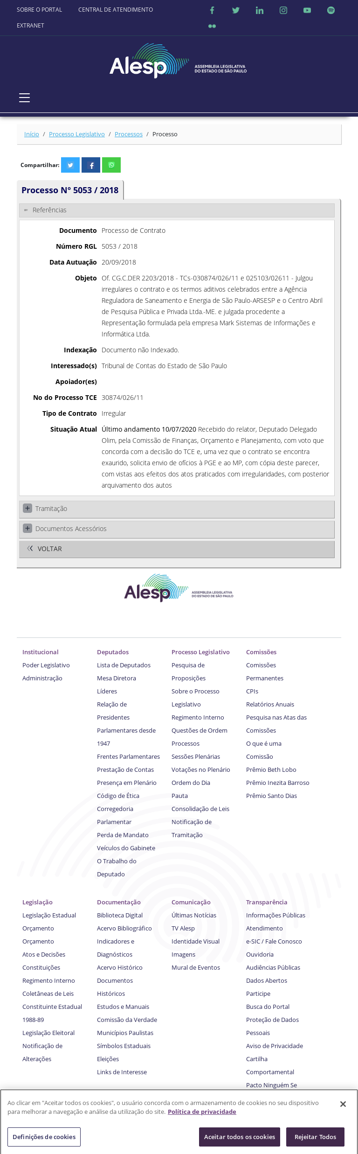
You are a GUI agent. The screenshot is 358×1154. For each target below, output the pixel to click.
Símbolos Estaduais (124, 1046)
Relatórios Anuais (270, 704)
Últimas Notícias (194, 915)
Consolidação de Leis (200, 808)
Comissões (261, 652)
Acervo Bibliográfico (124, 928)
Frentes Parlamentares (128, 756)
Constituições (41, 967)
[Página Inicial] (179, 58)
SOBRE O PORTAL (39, 10)
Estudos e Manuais (123, 1006)
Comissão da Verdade (127, 1019)
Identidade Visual (196, 941)
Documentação (119, 902)
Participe (258, 993)
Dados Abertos (266, 980)
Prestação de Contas (125, 769)
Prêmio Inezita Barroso (278, 782)
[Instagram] (283, 10)
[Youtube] (307, 10)
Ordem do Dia (191, 782)
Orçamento (38, 928)
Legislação (37, 902)
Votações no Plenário (201, 769)
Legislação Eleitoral (48, 1032)
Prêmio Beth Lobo (271, 769)
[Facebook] (212, 10)
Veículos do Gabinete (126, 848)
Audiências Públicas (273, 967)
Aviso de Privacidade (274, 1046)
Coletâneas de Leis (48, 993)
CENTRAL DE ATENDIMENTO (115, 10)
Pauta (180, 795)
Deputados (113, 652)
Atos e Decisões (43, 954)
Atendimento (264, 928)
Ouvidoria (260, 954)
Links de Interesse (122, 1072)
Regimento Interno (198, 717)
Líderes (107, 691)
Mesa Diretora (116, 678)
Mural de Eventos (196, 967)
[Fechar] (343, 1107)
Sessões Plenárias (196, 756)
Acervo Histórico (120, 967)
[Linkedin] (259, 10)
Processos (129, 134)
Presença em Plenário (127, 782)
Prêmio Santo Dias (271, 795)
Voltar (50, 548)
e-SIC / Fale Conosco (274, 941)
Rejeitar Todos (316, 1140)
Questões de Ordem (199, 730)
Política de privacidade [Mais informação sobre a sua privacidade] (202, 1115)
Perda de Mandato (123, 835)
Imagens (183, 954)
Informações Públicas (275, 915)
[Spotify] (331, 10)
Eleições (108, 1059)
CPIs (252, 691)
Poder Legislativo (46, 665)
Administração (42, 678)
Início (31, 134)
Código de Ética (118, 795)
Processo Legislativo (77, 134)
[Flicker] (212, 26)
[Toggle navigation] (24, 97)
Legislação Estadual (49, 915)
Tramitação (51, 508)
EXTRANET (30, 25)
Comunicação (191, 902)
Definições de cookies (44, 1140)
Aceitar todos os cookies (239, 1140)
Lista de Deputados (124, 665)
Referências (50, 209)
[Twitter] (235, 10)
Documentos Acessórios (71, 528)
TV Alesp (183, 928)
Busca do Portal (267, 1006)
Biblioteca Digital (120, 915)
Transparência (267, 902)
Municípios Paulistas (125, 1032)
